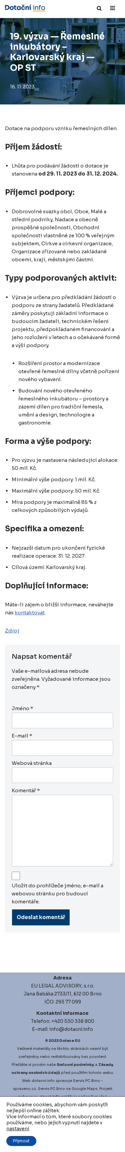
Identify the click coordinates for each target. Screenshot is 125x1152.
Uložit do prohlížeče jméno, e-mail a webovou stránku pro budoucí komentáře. (57, 893)
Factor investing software (59, 1136)
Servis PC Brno (86, 1080)
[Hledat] (99, 8)
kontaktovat (30, 612)
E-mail (22, 736)
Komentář (26, 790)
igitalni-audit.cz (36, 1112)
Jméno (22, 708)
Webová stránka (32, 763)
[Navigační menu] (112, 8)
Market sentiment (61, 1144)
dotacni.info (43, 1080)
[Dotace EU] (25, 8)
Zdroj (12, 630)
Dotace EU (69, 1040)
